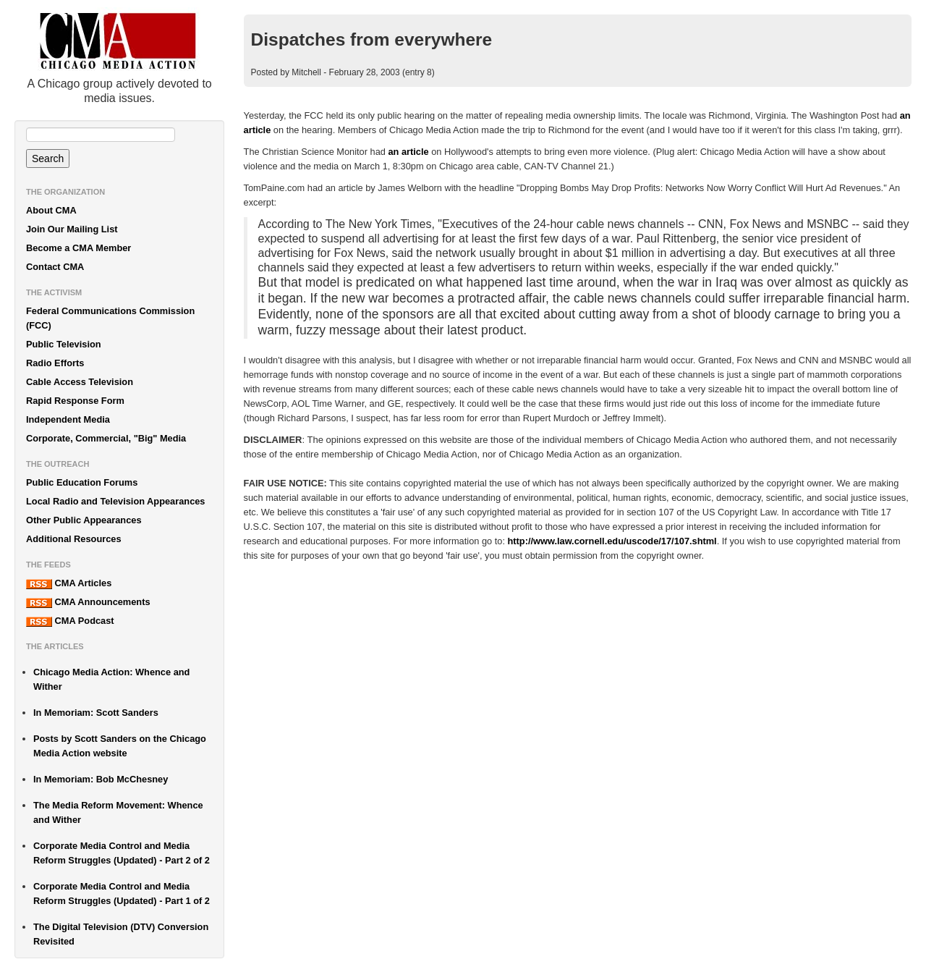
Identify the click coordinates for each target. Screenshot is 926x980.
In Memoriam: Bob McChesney (100, 779)
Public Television (63, 344)
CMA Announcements (88, 602)
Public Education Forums (81, 482)
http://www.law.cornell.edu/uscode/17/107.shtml (612, 541)
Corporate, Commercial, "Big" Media (106, 438)
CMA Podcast (70, 621)
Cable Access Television (79, 381)
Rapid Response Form (75, 400)
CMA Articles (68, 583)
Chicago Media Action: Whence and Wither (111, 679)
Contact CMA (55, 266)
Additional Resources (74, 538)
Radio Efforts (55, 363)
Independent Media (68, 419)
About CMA (51, 210)
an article (408, 151)
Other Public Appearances (84, 520)
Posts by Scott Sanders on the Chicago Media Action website (119, 746)
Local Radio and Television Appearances (115, 501)
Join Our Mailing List (72, 229)
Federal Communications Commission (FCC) (110, 318)
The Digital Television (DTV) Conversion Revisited (120, 934)
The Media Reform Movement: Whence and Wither (118, 812)
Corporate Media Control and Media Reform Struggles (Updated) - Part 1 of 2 (121, 893)
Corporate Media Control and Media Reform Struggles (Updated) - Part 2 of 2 (121, 853)
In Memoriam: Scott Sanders (95, 712)
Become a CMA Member (78, 247)
